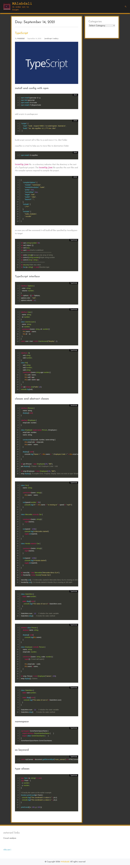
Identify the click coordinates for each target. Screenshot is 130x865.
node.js (55, 38)
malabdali (21, 38)
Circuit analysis (9, 838)
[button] (126, 7)
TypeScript (21, 33)
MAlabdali (22, 4)
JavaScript (48, 38)
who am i (7, 850)
